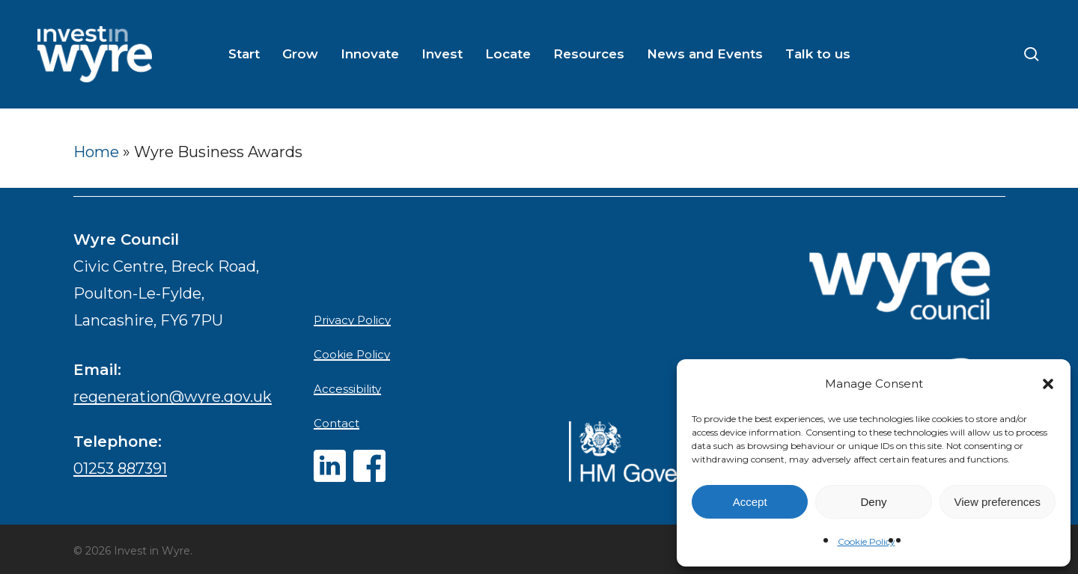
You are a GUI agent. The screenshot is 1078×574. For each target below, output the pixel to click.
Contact (336, 423)
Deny (873, 501)
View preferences (997, 501)
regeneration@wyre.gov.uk (172, 397)
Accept (750, 501)
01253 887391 (120, 468)
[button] (1048, 383)
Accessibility (347, 389)
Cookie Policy (866, 541)
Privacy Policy (352, 320)
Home (96, 152)
